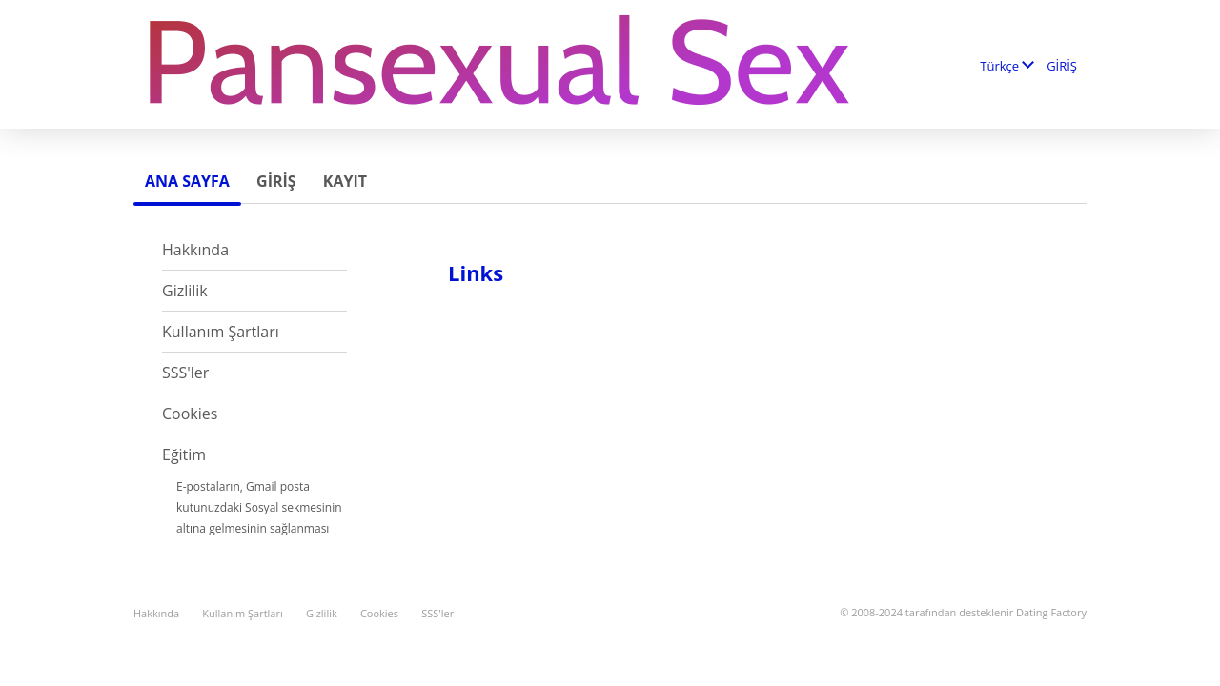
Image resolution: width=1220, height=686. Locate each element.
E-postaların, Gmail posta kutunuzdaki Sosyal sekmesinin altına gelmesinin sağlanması (259, 507)
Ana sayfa (187, 181)
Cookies (189, 413)
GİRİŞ (1062, 65)
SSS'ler (185, 372)
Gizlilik (185, 290)
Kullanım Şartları (220, 331)
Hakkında (195, 249)
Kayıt (345, 181)
